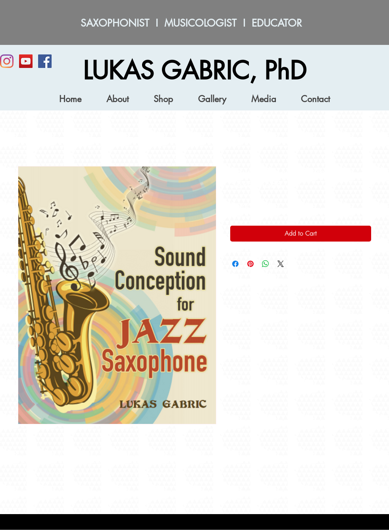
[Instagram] (6, 61)
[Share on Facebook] (235, 264)
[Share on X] (280, 264)
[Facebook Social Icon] (45, 61)
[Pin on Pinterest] (250, 264)
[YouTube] (26, 61)
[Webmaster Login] (351, 525)
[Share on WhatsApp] (265, 264)
